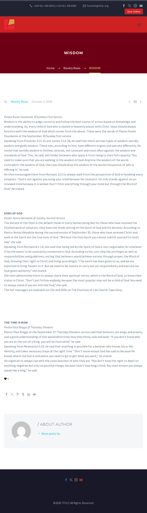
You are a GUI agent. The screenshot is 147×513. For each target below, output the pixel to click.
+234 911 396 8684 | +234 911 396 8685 (55, 5)
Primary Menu (139, 25)
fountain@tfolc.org (98, 5)
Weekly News (19, 101)
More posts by (51, 433)
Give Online (133, 11)
